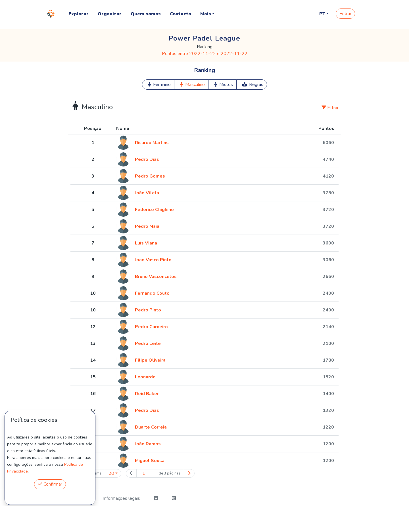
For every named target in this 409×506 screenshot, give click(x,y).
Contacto (180, 14)
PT (322, 14)
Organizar (110, 14)
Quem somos (146, 14)
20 (111, 473)
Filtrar (330, 108)
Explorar (78, 14)
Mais (205, 14)
